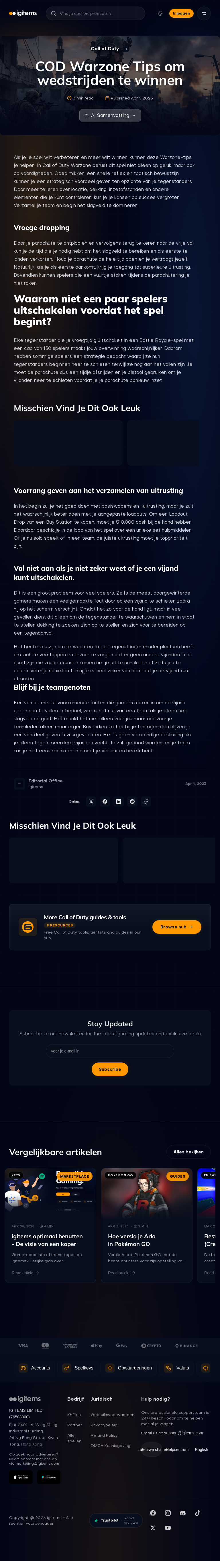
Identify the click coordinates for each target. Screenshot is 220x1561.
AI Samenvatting (110, 115)
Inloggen (181, 13)
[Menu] (204, 13)
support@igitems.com (183, 1433)
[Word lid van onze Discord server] (182, 1513)
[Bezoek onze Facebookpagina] (153, 1513)
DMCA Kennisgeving (110, 1445)
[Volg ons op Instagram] (168, 1513)
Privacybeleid (104, 1425)
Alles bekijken (189, 1152)
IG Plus (74, 1414)
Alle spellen (74, 1438)
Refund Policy (104, 1435)
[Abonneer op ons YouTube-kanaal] (168, 1528)
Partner (74, 1425)
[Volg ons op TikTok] (197, 1513)
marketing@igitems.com (37, 1463)
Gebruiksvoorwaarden (112, 1414)
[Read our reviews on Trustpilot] (116, 1520)
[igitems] (23, 13)
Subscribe (110, 1069)
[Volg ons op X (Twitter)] (153, 1528)
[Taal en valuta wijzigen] (160, 13)
